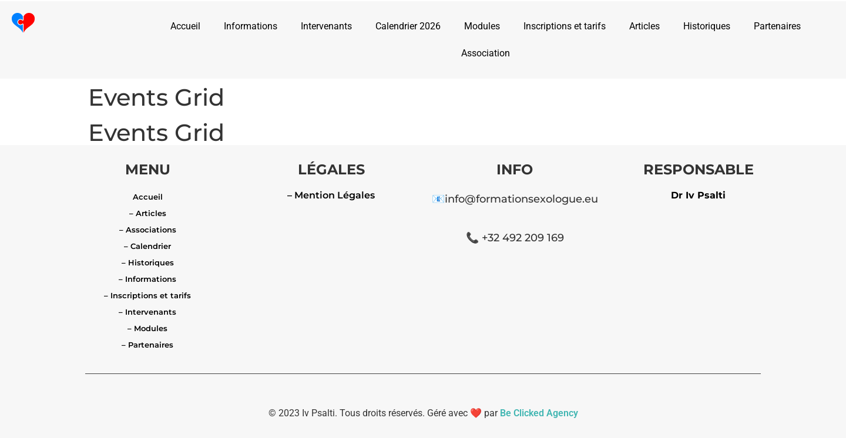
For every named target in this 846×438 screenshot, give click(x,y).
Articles (644, 26)
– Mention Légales (331, 195)
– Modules (147, 328)
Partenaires (777, 26)
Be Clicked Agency (539, 413)
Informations (250, 26)
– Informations (147, 279)
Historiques (706, 26)
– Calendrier (147, 246)
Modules (482, 26)
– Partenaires (147, 344)
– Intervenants (147, 311)
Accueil (185, 26)
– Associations (147, 229)
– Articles (147, 213)
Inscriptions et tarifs (564, 26)
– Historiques (148, 262)
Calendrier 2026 (408, 26)
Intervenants (326, 26)
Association (485, 53)
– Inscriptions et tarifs (147, 295)
